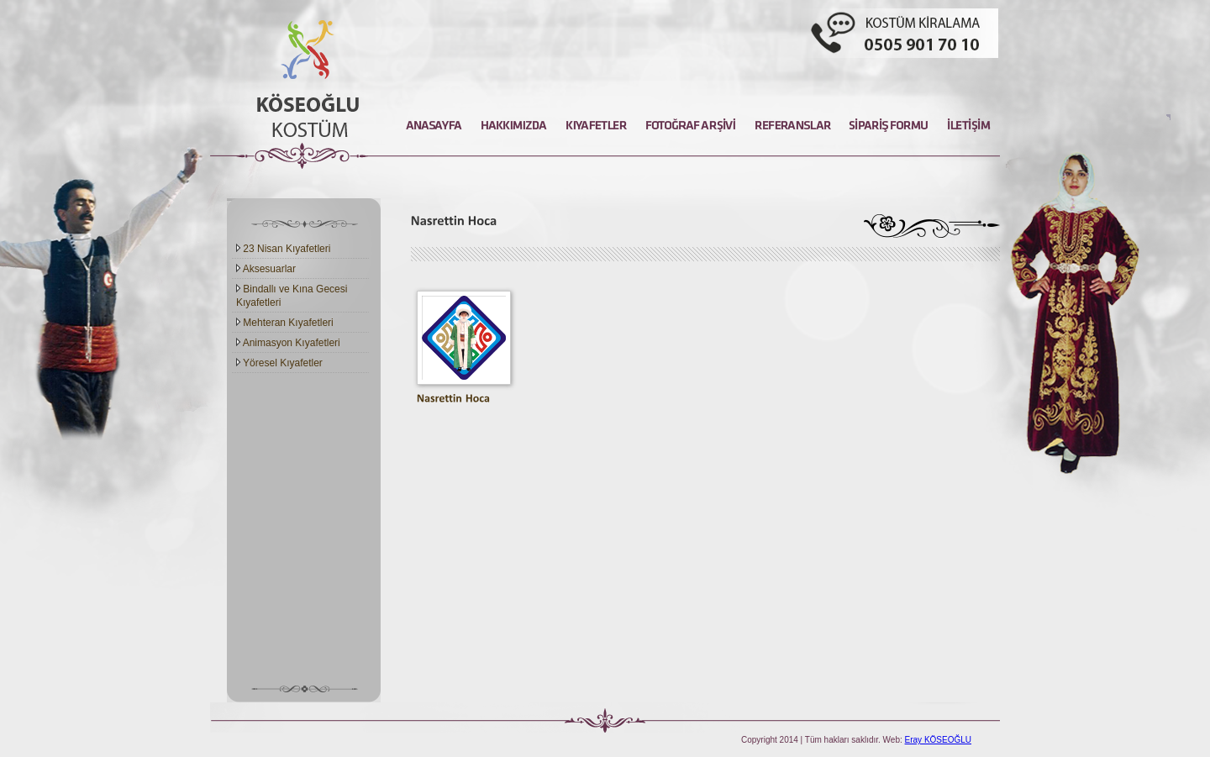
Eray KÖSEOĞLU (938, 739)
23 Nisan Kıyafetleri (283, 249)
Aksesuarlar (266, 269)
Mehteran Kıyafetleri (285, 323)
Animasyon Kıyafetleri (288, 343)
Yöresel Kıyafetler (279, 363)
